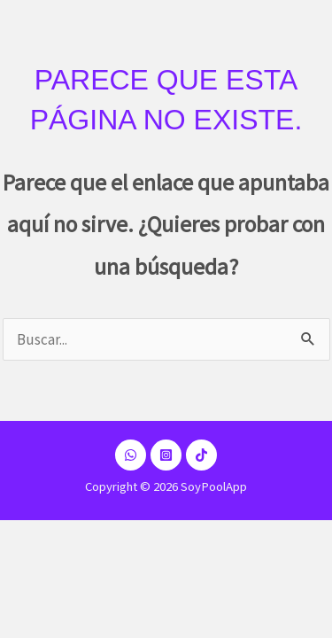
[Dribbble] (130, 455)
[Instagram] (166, 455)
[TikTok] (201, 455)
